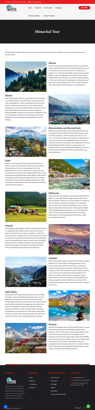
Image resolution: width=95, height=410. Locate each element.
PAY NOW (84, 8)
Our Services (48, 8)
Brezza (53, 387)
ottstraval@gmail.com (76, 377)
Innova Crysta (55, 377)
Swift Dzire (54, 391)
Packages (59, 8)
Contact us (33, 387)
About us (38, 8)
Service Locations (34, 16)
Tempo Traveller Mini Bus (58, 394)
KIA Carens (54, 381)
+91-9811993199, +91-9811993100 (79, 380)
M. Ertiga (53, 384)
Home (30, 8)
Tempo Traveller (50, 16)
